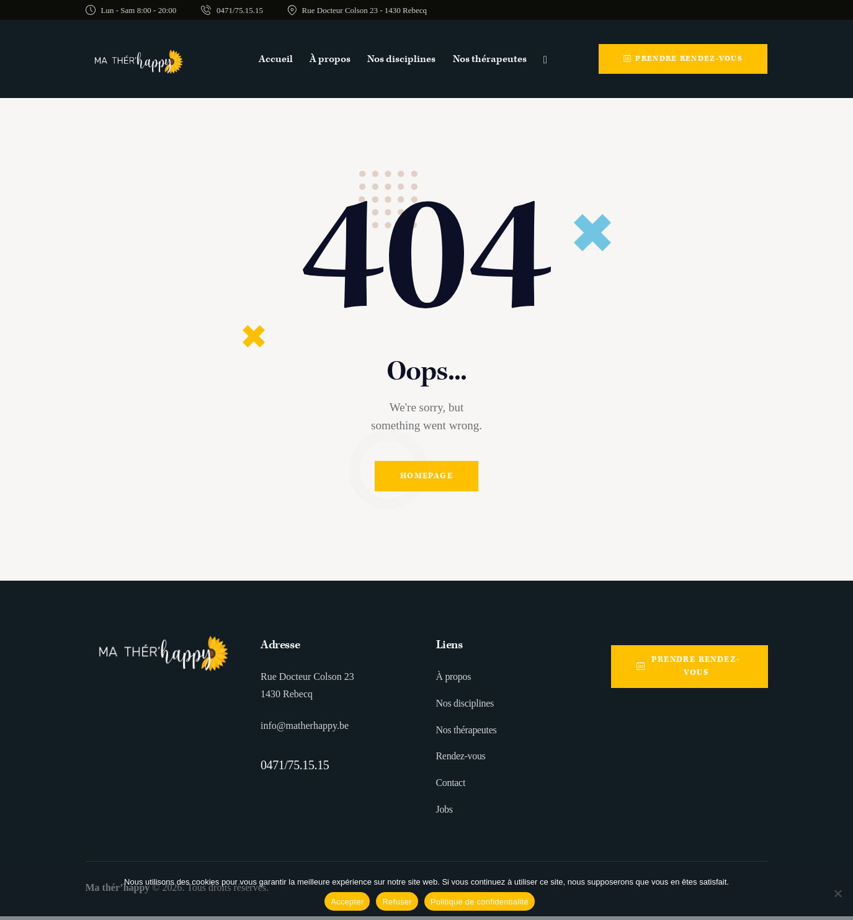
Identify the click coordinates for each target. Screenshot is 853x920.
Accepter (347, 901)
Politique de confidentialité (480, 901)
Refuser (396, 901)
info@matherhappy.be (305, 729)
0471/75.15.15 (295, 768)
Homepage (426, 478)
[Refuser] (837, 893)
